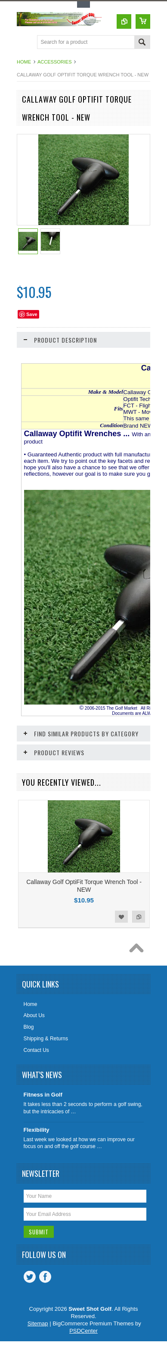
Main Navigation (24, 42)
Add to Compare (138, 917)
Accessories (54, 61)
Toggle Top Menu (83, 4)
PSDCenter (83, 1331)
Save (31, 314)
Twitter (30, 1277)
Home (24, 61)
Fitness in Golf (43, 1094)
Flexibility (36, 1130)
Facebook (45, 1277)
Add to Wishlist (121, 917)
